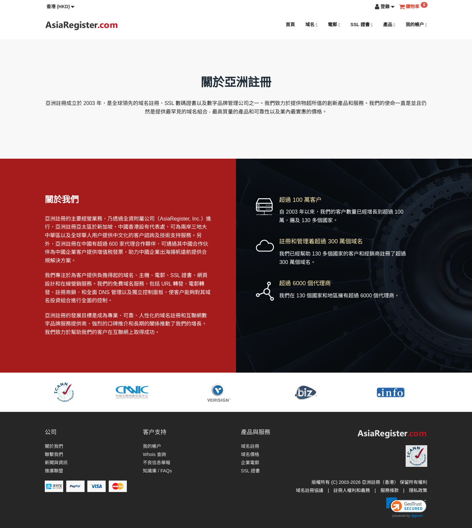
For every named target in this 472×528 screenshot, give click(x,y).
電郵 (334, 24)
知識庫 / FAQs (157, 470)
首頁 (290, 24)
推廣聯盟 (54, 470)
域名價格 (250, 454)
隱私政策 (418, 490)
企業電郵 (250, 462)
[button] (60, 6)
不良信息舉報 (156, 462)
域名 (311, 24)
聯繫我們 (54, 454)
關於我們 (54, 446)
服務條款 (389, 490)
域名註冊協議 (309, 490)
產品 (389, 24)
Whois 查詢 (154, 454)
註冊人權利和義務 (351, 490)
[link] (406, 507)
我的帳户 (416, 24)
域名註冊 (250, 446)
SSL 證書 (361, 24)
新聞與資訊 (56, 462)
